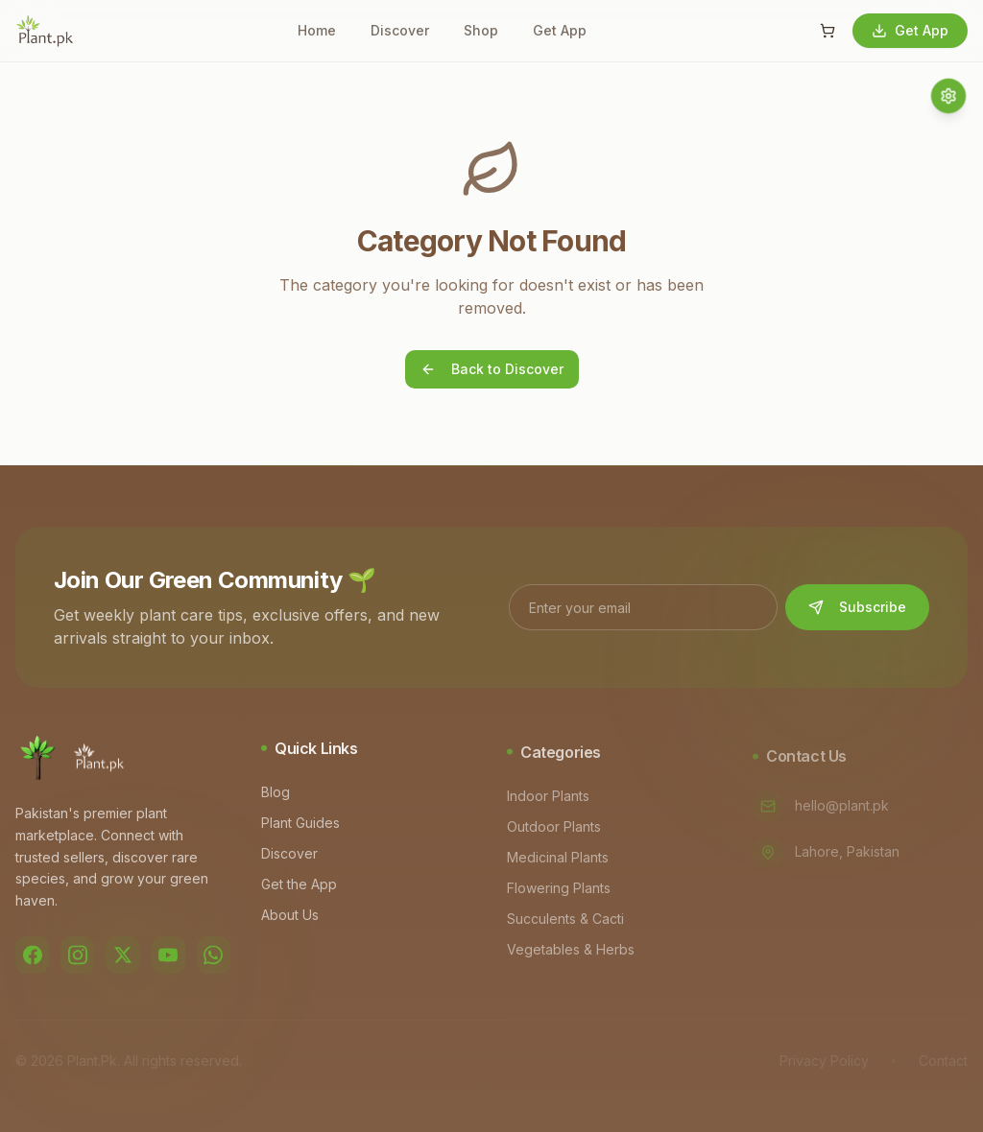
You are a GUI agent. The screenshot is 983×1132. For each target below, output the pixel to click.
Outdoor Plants (558, 832)
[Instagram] (77, 957)
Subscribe (857, 609)
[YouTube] (168, 957)
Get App (560, 30)
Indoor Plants (552, 801)
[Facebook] (32, 957)
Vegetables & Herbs (574, 955)
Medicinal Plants (561, 863)
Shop (481, 30)
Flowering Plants (562, 893)
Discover (400, 30)
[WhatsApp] (213, 957)
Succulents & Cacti (569, 924)
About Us (293, 919)
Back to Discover (491, 369)
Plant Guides (304, 827)
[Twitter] (122, 957)
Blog (279, 797)
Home (317, 30)
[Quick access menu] (948, 96)
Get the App (303, 889)
